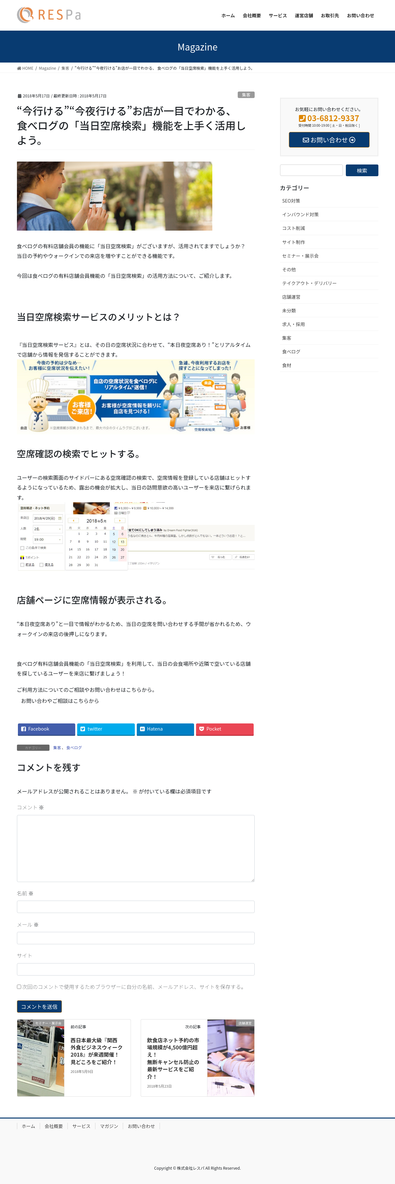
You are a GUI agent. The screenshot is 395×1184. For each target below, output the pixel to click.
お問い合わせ (141, 1126)
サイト (25, 955)
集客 (246, 95)
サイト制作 (293, 242)
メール (28, 924)
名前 (25, 893)
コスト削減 (293, 228)
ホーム (28, 1126)
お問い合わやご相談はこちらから (60, 701)
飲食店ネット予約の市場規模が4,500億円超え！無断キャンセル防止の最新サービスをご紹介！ (173, 1058)
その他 (289, 269)
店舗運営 (291, 296)
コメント (30, 807)
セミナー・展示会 (300, 255)
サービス (81, 1126)
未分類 (289, 310)
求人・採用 (293, 324)
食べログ (74, 747)
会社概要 (54, 1126)
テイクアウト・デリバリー (309, 283)
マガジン (109, 1126)
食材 (286, 365)
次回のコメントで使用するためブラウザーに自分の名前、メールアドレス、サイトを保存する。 (134, 987)
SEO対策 (291, 200)
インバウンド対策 (300, 214)
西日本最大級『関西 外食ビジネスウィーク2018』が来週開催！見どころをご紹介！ (97, 1051)
